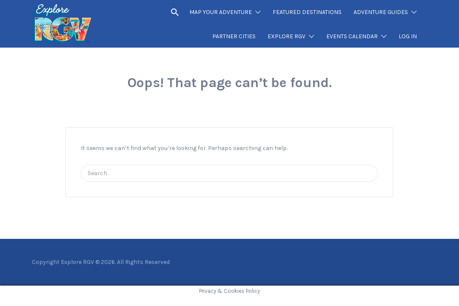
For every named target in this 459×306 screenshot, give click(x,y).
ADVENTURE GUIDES (381, 12)
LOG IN (408, 36)
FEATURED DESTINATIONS (307, 12)
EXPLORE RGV (286, 36)
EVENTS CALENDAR (352, 36)
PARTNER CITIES (234, 36)
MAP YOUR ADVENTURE (220, 12)
